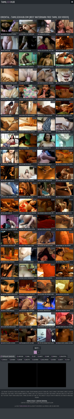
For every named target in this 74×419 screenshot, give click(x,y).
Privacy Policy (31, 401)
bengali (4, 360)
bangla (54, 356)
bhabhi (12, 360)
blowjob (35, 360)
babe (47, 356)
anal (27, 356)
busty (60, 360)
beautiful (62, 356)
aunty (40, 356)
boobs (53, 360)
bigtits (27, 360)
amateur (20, 356)
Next (37, 348)
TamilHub (8, 2)
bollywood (44, 360)
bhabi (19, 360)
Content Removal (41, 401)
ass (33, 356)
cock (67, 360)
